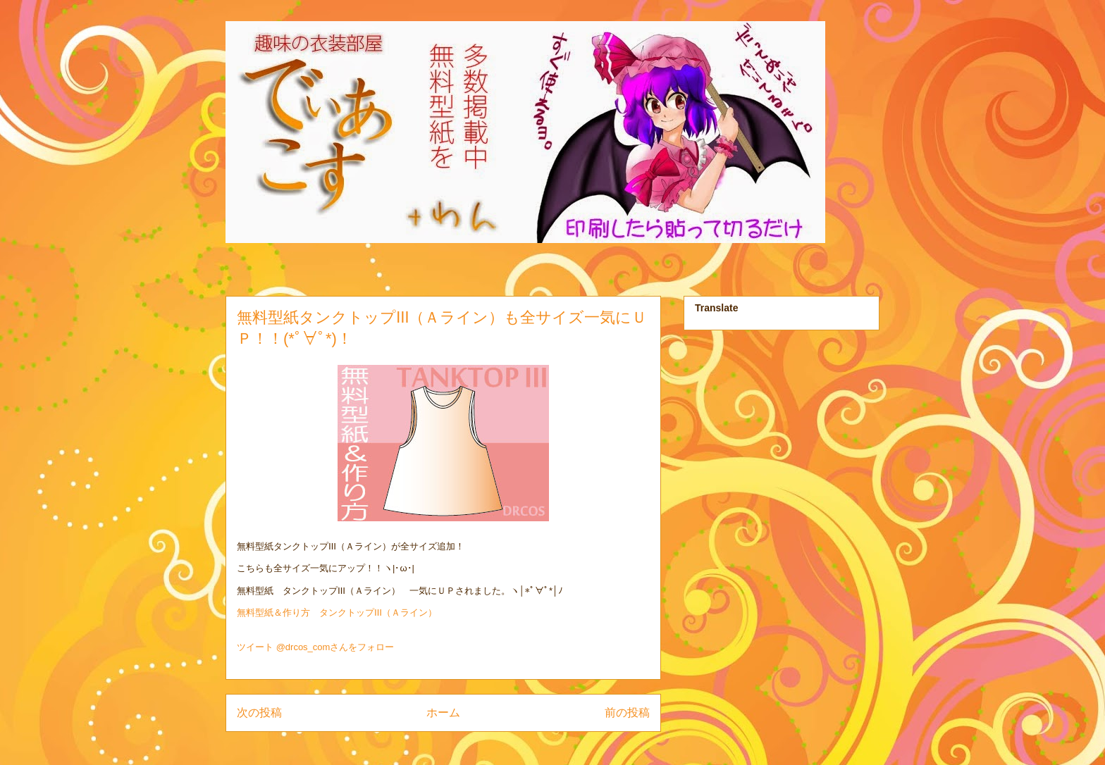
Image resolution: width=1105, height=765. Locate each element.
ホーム (443, 713)
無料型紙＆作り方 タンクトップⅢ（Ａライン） (337, 612)
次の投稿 (259, 713)
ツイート (255, 647)
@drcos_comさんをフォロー (335, 647)
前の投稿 (627, 713)
